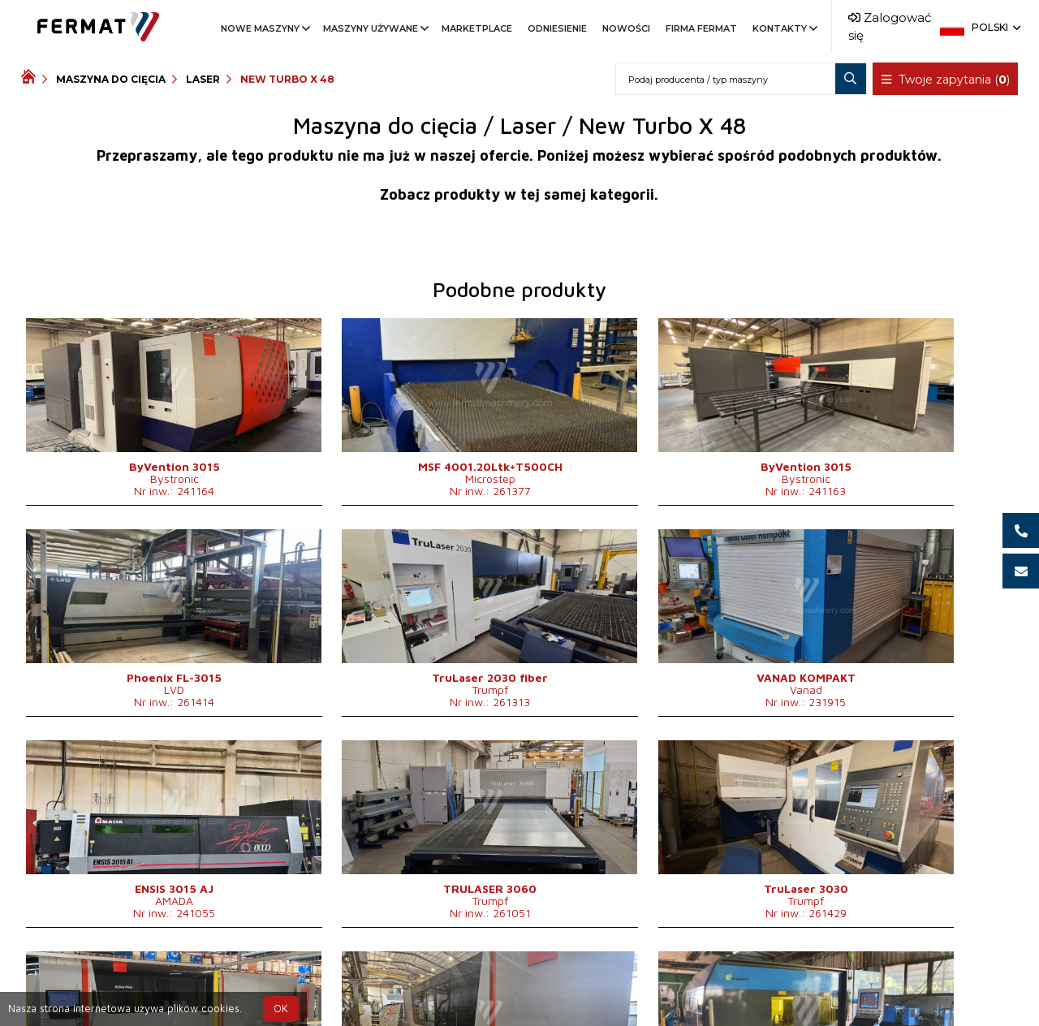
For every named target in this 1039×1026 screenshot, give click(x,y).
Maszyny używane (374, 28)
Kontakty (783, 28)
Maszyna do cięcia (111, 79)
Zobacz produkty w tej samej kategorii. (519, 194)
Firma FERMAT (701, 28)
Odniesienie (557, 28)
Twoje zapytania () (945, 79)
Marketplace (477, 28)
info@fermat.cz (546, 1000)
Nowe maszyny (264, 28)
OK (281, 1008)
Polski (995, 27)
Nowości (626, 28)
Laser (203, 79)
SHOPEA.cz (144, 980)
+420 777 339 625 (478, 980)
